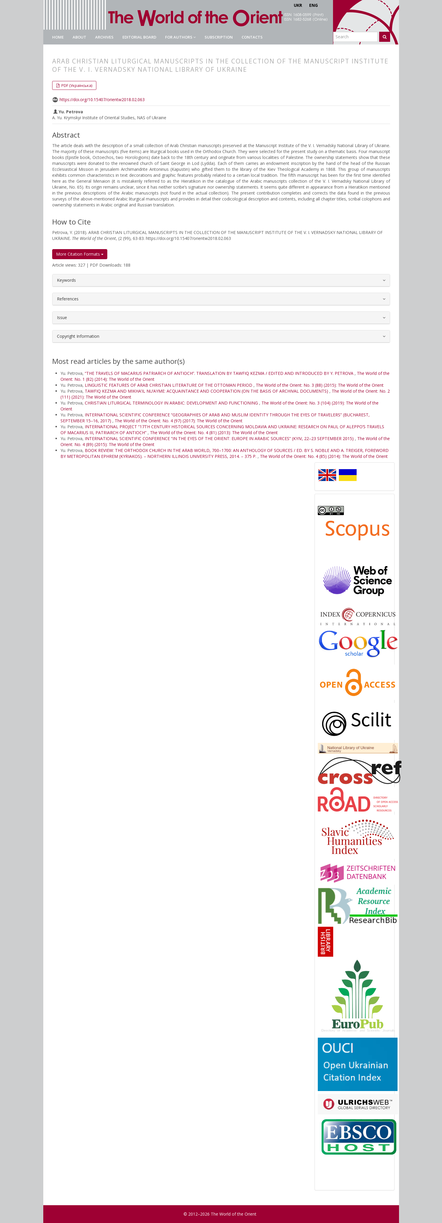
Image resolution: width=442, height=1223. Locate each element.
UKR (298, 5)
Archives (104, 37)
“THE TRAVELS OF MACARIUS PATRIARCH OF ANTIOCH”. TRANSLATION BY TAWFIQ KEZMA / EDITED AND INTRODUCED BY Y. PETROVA (220, 373)
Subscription (219, 37)
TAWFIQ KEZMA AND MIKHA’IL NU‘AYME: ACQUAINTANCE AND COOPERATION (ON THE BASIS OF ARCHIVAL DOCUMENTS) (207, 391)
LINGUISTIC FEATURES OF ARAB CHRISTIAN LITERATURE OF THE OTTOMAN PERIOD (169, 385)
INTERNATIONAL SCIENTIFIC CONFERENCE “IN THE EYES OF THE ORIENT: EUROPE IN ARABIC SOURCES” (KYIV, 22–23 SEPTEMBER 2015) (220, 438)
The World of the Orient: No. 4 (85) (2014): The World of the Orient (324, 456)
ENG (313, 5)
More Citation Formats (79, 254)
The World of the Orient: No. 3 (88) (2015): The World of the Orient (320, 385)
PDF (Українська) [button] (76, 85)
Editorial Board (139, 37)
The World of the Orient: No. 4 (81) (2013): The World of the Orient (214, 432)
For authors (180, 37)
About (79, 37)
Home (58, 37)
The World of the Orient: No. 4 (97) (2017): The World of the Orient (178, 420)
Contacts (252, 37)
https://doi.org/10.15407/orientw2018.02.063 (102, 99)
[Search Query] (355, 37)
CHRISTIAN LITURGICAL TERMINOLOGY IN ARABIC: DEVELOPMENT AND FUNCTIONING (172, 403)
